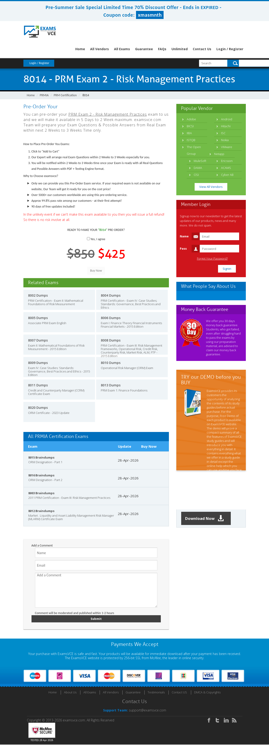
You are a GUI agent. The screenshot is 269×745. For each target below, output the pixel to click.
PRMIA (44, 95)
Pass (183, 248)
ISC (223, 133)
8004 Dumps (110, 295)
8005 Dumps (38, 318)
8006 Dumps (110, 318)
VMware (226, 147)
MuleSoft (200, 161)
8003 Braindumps (41, 493)
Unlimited (179, 49)
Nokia (225, 140)
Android (226, 119)
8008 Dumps (110, 340)
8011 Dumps (38, 385)
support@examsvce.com (147, 710)
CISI (196, 175)
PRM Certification (65, 95)
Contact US (179, 693)
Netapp (219, 154)
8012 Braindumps (41, 511)
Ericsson (227, 161)
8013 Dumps (110, 385)
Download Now (206, 518)
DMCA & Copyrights (207, 693)
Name (184, 236)
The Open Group (194, 150)
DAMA (198, 168)
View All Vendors (211, 187)
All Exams (122, 49)
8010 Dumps (110, 362)
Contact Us (202, 49)
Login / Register (229, 49)
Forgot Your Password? (212, 258)
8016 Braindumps (41, 475)
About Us (70, 693)
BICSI (190, 126)
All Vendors (99, 49)
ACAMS (226, 168)
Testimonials (156, 693)
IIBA (189, 133)
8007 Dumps (38, 340)
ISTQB (191, 140)
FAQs (162, 49)
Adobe (191, 119)
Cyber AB (227, 175)
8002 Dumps (38, 295)
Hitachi (226, 126)
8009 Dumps (38, 362)
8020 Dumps (38, 407)
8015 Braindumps (41, 457)
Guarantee (144, 49)
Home (80, 49)
